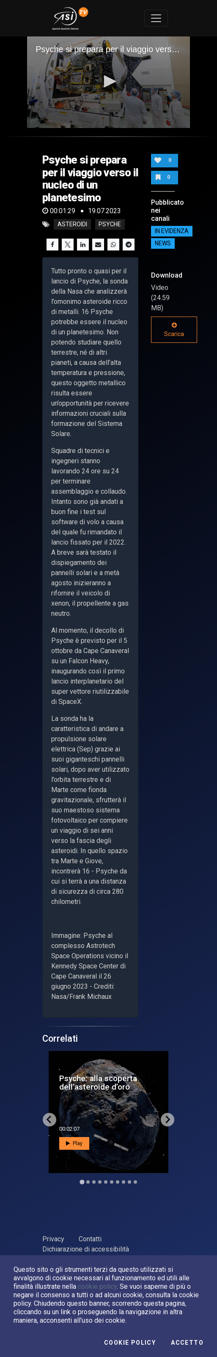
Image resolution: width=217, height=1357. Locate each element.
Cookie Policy (130, 1343)
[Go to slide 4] (100, 1182)
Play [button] (74, 1143)
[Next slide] (167, 1119)
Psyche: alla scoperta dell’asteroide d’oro (98, 1082)
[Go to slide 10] (135, 1182)
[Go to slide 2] (88, 1182)
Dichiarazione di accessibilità (85, 1249)
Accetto (187, 1343)
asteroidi (72, 224)
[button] (108, 81)
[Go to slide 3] (94, 1182)
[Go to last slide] (49, 1119)
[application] (108, 82)
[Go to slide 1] (82, 1181)
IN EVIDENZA (172, 231)
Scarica (174, 329)
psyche (110, 224)
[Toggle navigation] (156, 18)
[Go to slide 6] (111, 1182)
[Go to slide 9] (129, 1182)
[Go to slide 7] (117, 1182)
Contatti (90, 1239)
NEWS (163, 243)
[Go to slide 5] (105, 1182)
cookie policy (97, 1286)
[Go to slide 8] (123, 1182)
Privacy (53, 1239)
